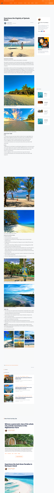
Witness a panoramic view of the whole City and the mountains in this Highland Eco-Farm (19, 425)
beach (8, 365)
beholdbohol (16, 365)
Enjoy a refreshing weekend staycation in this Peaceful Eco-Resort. (23, 398)
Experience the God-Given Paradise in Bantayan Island (18, 465)
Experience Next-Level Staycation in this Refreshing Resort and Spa (23, 388)
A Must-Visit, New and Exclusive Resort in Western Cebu (23, 379)
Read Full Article (19, 456)
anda (10, 365)
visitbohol (12, 365)
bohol (6, 365)
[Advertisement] (27, 11)
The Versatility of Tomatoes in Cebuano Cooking (46, 96)
